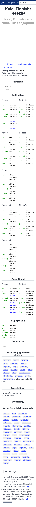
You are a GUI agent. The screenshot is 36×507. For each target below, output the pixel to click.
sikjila (5, 363)
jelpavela (23, 448)
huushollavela (28, 441)
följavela (6, 435)
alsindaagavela (24, 373)
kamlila (23, 363)
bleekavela (23, 414)
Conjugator (11, 3)
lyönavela (22, 454)
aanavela (24, 367)
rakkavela (6, 360)
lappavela (6, 451)
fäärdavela (7, 429)
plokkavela (27, 460)
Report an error (7, 502)
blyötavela (27, 417)
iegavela (6, 448)
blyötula (15, 420)
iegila (15, 448)
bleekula (6, 417)
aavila (30, 370)
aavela (22, 370)
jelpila (31, 448)
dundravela (17, 426)
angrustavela (8, 379)
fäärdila (17, 429)
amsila (27, 376)
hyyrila (26, 445)
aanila (5, 370)
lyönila (5, 457)
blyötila (6, 420)
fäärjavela (17, 432)
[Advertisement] (18, 43)
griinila (26, 438)
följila (15, 435)
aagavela (6, 367)
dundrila (27, 426)
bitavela (6, 414)
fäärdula (26, 429)
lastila (24, 451)
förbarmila (7, 438)
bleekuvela (17, 417)
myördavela (15, 457)
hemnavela (7, 441)
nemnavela (7, 460)
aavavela (14, 370)
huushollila (7, 445)
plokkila (6, 463)
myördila (26, 457)
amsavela (18, 376)
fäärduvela (7, 432)
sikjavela (25, 360)
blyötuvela (24, 420)
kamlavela (14, 363)
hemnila (17, 441)
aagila (15, 367)
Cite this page (8, 64)
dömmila (6, 426)
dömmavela (26, 423)
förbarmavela (24, 435)
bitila (14, 414)
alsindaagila (7, 376)
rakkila (16, 360)
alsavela (6, 373)
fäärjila (26, 432)
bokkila (16, 423)
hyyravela (17, 445)
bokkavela (7, 423)
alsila (14, 373)
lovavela (6, 454)
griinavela (17, 438)
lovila (14, 454)
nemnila (17, 460)
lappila (16, 451)
